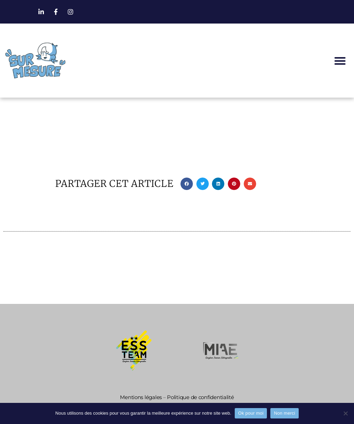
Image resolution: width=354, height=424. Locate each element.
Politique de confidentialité (200, 397)
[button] (340, 61)
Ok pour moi (251, 413)
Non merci (284, 413)
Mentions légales (141, 397)
